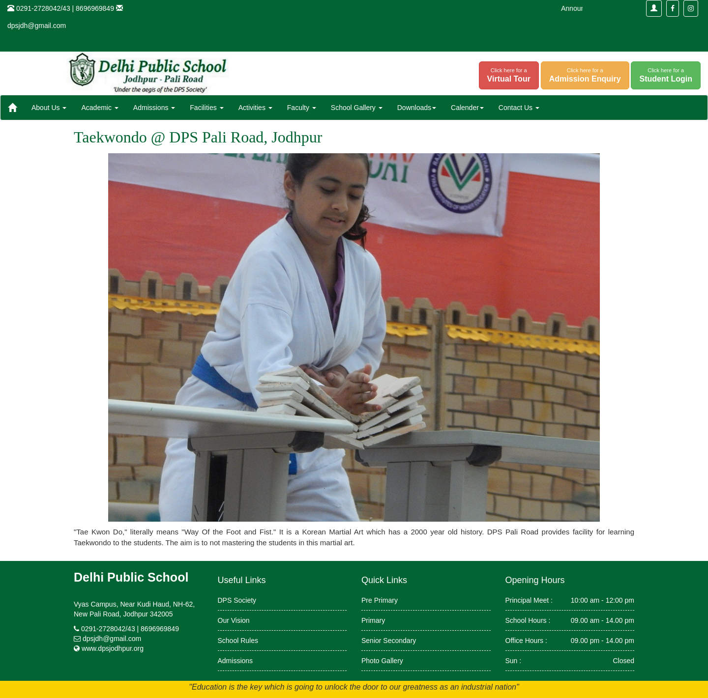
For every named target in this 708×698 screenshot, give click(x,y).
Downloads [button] (416, 108)
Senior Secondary (388, 640)
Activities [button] (255, 108)
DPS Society (237, 600)
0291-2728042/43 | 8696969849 (130, 629)
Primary (373, 620)
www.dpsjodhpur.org (113, 648)
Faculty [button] (301, 108)
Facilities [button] (206, 108)
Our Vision (234, 620)
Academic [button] (99, 108)
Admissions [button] (154, 108)
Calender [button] (467, 108)
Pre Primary (379, 600)
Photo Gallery (382, 661)
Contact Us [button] (519, 108)
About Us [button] (48, 108)
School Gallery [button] (357, 108)
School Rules (238, 640)
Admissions (235, 661)
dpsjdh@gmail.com (36, 25)
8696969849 (95, 8)
